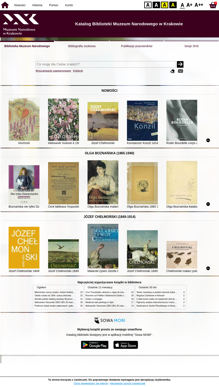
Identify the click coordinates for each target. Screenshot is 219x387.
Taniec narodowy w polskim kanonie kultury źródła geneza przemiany (168, 292)
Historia (37, 5)
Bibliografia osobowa (82, 46)
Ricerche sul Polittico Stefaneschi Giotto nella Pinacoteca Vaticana (115, 295)
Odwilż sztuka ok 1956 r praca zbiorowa (53, 295)
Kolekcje (78, 70)
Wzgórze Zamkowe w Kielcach (150, 295)
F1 (189, 4)
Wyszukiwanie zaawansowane (53, 70)
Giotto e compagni (93, 299)
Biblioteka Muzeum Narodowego (27, 46)
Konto (69, 5)
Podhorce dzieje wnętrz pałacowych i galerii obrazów (59, 306)
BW (156, 4)
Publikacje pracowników (136, 46)
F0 (182, 4)
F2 (199, 4)
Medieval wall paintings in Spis (99, 302)
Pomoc (53, 5)
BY (173, 4)
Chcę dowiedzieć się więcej (91, 383)
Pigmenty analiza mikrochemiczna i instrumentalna (159, 302)
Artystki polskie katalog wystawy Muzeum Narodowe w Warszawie (65, 299)
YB (164, 4)
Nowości (19, 5)
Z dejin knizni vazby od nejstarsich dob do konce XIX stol (162, 299)
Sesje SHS (191, 46)
